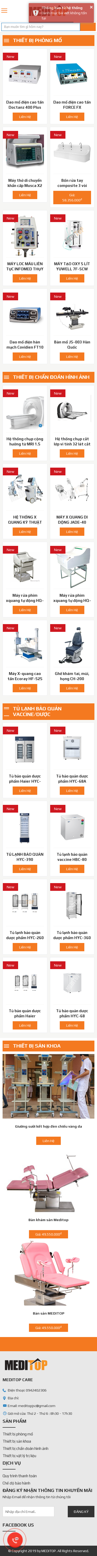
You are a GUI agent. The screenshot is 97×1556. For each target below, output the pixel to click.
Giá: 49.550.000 (48, 1234)
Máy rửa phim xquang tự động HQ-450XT (25, 600)
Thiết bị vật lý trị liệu (19, 1455)
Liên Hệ (25, 117)
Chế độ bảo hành (16, 1483)
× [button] (91, 7)
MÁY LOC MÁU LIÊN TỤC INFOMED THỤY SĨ (24, 269)
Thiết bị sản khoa (37, 1046)
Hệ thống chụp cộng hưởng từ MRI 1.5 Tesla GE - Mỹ (24, 444)
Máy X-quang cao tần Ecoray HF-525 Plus (25, 678)
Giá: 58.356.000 (72, 197)
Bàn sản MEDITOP (48, 1313)
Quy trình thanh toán (20, 1476)
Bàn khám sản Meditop (48, 1220)
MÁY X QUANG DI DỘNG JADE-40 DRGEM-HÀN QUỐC (72, 522)
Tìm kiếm (88, 27)
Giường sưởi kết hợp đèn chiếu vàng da (48, 1126)
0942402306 (94, 10)
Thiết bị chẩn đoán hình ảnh (51, 377)
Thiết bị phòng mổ (37, 40)
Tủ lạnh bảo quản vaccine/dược (37, 711)
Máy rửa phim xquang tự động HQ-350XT (72, 600)
